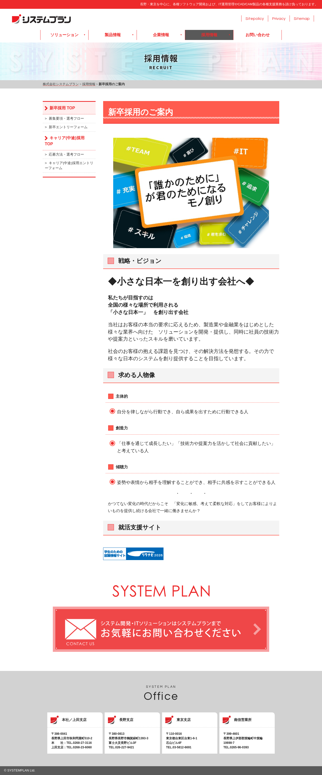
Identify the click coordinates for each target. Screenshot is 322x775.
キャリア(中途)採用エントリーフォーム (69, 165)
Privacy (279, 19)
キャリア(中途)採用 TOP (65, 141)
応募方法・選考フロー (66, 154)
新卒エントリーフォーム (68, 127)
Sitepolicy (255, 19)
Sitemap (302, 19)
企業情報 (161, 35)
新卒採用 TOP (62, 108)
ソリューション (64, 35)
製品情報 (113, 35)
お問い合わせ (258, 35)
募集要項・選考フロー (66, 118)
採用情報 (209, 35)
